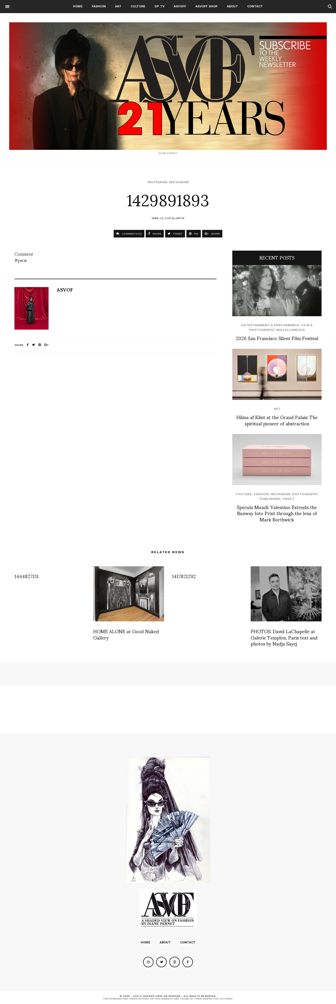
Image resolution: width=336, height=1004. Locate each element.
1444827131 (26, 576)
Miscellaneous (290, 330)
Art (118, 6)
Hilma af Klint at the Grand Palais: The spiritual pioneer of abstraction (277, 420)
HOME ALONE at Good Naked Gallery (126, 634)
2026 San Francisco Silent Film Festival (277, 338)
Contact (255, 6)
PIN (193, 233)
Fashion (99, 6)
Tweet (288, 499)
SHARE (154, 233)
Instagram (157, 182)
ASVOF (180, 218)
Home (78, 6)
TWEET (175, 233)
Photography (304, 494)
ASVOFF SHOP (206, 6)
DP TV (160, 6)
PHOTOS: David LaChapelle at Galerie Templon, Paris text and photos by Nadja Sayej (284, 637)
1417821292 (184, 576)
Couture (243, 494)
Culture (138, 6)
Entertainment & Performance (270, 325)
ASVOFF (180, 6)
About (232, 6)
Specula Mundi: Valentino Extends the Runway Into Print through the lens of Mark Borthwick (277, 513)
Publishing (270, 499)
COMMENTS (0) (129, 233)
